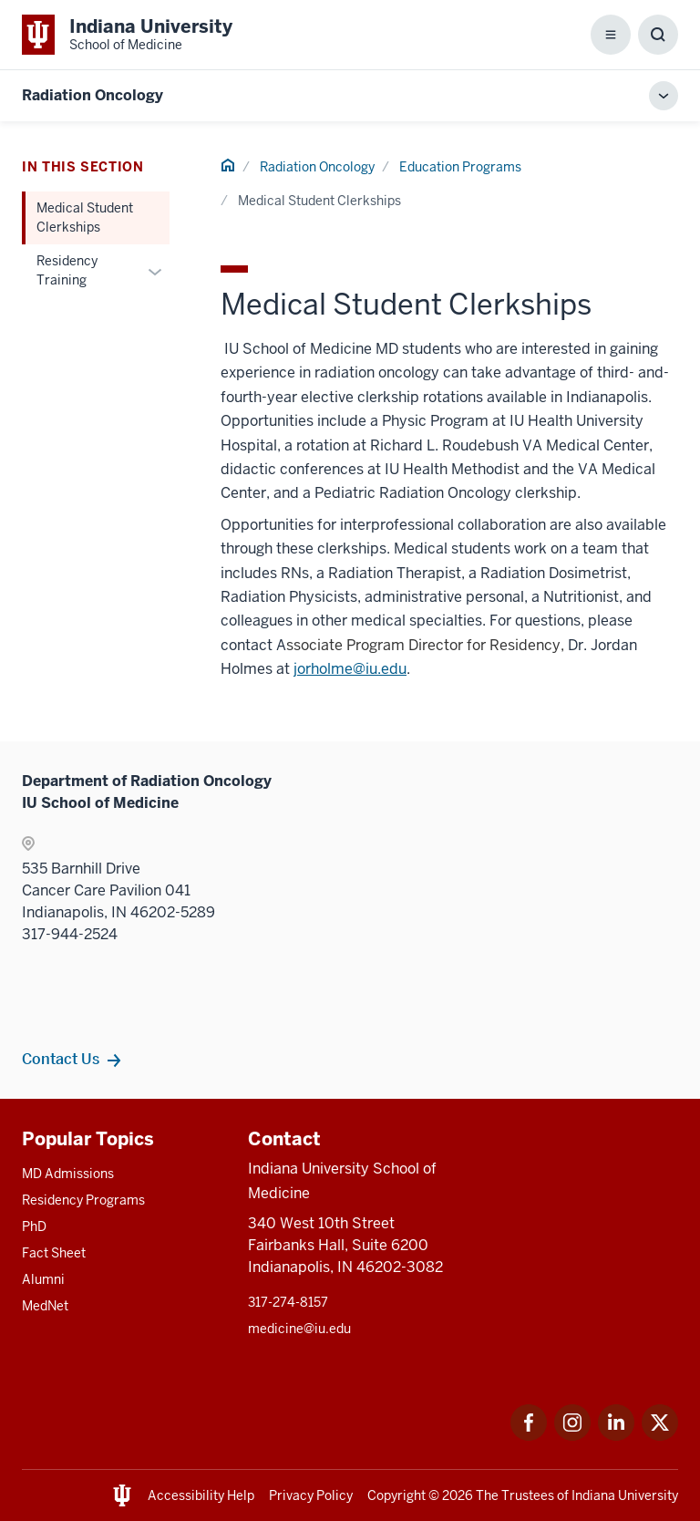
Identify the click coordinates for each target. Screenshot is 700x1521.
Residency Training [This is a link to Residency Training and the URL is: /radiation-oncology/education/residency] (67, 270)
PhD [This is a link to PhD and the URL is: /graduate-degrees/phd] (34, 1226)
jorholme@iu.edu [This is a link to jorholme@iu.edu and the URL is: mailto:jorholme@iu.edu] (350, 668)
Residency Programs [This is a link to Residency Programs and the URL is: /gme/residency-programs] (83, 1200)
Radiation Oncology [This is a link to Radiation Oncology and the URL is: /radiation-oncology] (317, 167)
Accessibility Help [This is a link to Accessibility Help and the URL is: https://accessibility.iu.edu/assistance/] (201, 1495)
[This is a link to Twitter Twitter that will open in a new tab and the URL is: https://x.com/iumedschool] (660, 1435)
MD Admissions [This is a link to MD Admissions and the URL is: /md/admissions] (68, 1173)
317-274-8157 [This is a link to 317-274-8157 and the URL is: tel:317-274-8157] (288, 1302)
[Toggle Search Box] (658, 35)
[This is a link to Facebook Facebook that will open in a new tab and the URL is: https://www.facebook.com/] (528, 1435)
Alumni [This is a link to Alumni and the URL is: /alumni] (43, 1279)
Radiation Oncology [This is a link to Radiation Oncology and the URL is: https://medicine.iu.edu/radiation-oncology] (92, 95)
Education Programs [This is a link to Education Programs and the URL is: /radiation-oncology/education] (460, 167)
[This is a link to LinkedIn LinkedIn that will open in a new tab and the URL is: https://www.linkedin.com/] (616, 1435)
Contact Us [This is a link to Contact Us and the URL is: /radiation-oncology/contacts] (60, 1059)
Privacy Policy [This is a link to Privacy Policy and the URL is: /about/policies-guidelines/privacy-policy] (311, 1495)
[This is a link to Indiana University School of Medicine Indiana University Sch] (127, 35)
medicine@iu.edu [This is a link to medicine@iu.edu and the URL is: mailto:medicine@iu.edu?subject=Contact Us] (299, 1328)
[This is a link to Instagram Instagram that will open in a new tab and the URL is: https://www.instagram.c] (572, 1435)
